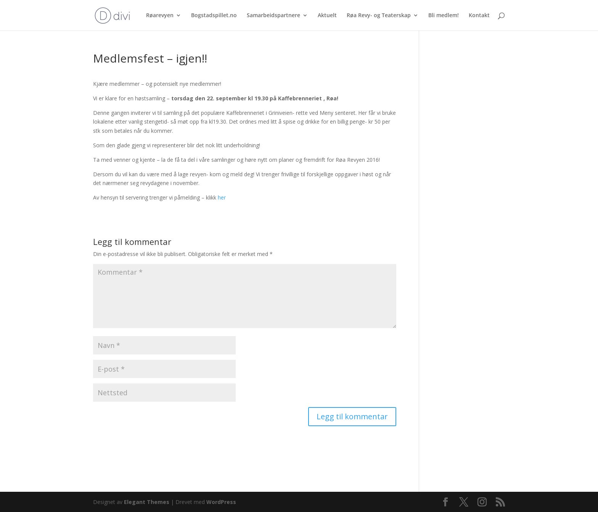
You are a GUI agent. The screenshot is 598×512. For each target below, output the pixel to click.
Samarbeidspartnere (273, 16)
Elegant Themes (146, 502)
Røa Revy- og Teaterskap (379, 16)
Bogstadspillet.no (214, 16)
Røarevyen (160, 16)
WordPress (221, 502)
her (222, 197)
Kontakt (479, 16)
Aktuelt (327, 16)
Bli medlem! (443, 16)
